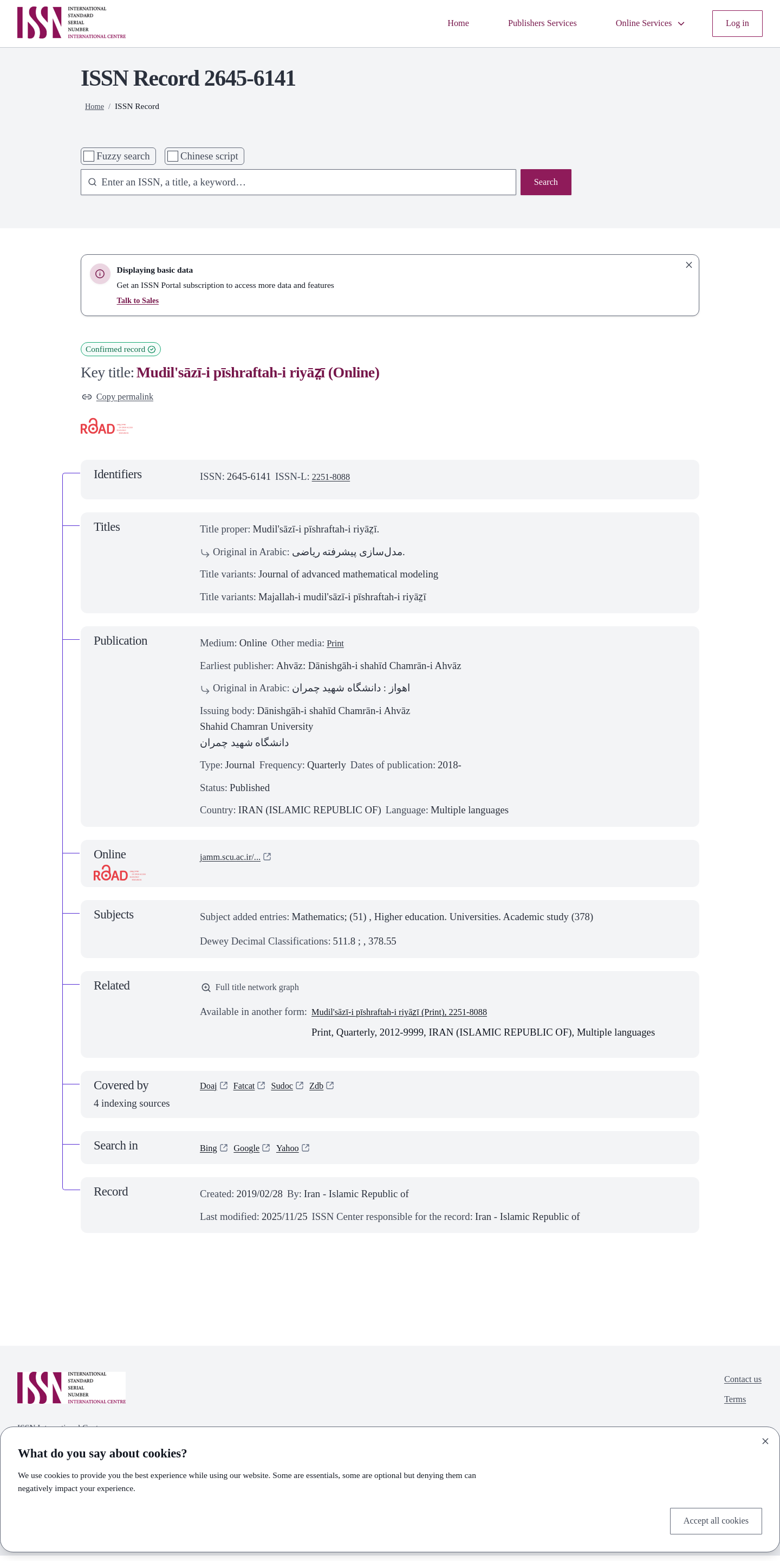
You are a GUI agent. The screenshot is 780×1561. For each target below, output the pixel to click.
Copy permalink (122, 398)
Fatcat (248, 1092)
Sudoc (289, 1092)
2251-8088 (334, 479)
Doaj (209, 1092)
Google (251, 1153)
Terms (731, 1409)
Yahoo (296, 1153)
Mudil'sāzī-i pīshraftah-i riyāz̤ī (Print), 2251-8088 (412, 1017)
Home (433, 23)
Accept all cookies (711, 1519)
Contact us (740, 1386)
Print (336, 645)
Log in (736, 23)
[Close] (765, 1438)
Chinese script (209, 156)
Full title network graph (256, 991)
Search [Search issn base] (544, 183)
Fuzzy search (123, 156)
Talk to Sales (139, 300)
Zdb (326, 1092)
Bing (209, 1153)
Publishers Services (524, 23)
